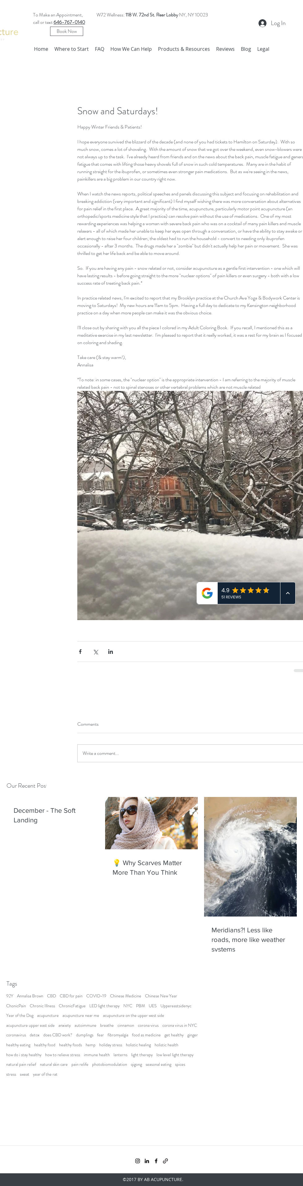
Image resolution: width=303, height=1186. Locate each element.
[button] (131, 49)
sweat (24, 1074)
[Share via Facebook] (80, 651)
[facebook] (156, 1161)
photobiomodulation (109, 1064)
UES (153, 1006)
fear (100, 1035)
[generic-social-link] (165, 1161)
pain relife (79, 1064)
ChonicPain (16, 1006)
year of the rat (45, 1074)
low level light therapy (175, 1055)
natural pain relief (21, 1064)
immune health (97, 1055)
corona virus (148, 1025)
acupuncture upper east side (30, 1025)
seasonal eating (158, 1064)
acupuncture (48, 1015)
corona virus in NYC (179, 1025)
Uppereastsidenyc (175, 1006)
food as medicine (146, 1035)
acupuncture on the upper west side (133, 1015)
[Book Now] (66, 31)
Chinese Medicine (125, 996)
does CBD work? (57, 1035)
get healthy (174, 1035)
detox (35, 1035)
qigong (136, 1064)
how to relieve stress (62, 1055)
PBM (140, 1006)
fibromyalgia (118, 1035)
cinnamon (125, 1025)
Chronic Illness (42, 1006)
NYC (127, 1006)
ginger (192, 1035)
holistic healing (138, 1045)
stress (11, 1074)
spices (180, 1064)
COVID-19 (96, 996)
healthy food (44, 1045)
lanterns (120, 1055)
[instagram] (137, 1161)
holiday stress (110, 1045)
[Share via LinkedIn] (110, 651)
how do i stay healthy (23, 1055)
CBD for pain (71, 996)
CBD (51, 996)
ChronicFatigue (72, 1006)
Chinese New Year (161, 996)
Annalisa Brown (30, 996)
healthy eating (18, 1045)
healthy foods (70, 1045)
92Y (9, 996)
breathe (107, 1025)
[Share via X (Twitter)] (95, 651)
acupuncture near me (80, 1015)
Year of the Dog (19, 1015)
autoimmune (85, 1025)
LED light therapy (104, 1006)
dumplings (84, 1035)
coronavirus (16, 1035)
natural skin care (54, 1064)
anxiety (64, 1025)
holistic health (166, 1045)
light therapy (142, 1055)
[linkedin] (147, 1161)
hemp (91, 1045)
